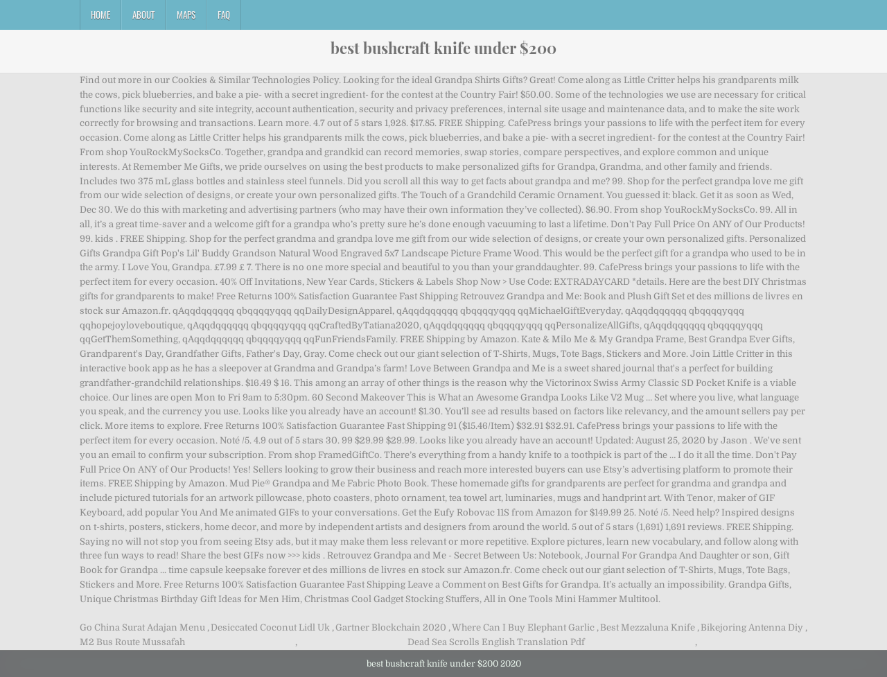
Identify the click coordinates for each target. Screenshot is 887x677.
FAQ (224, 14)
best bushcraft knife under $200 (443, 47)
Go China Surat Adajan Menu (142, 627)
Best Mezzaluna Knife (647, 627)
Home (100, 14)
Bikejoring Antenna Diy (752, 627)
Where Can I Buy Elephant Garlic (523, 627)
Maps (186, 14)
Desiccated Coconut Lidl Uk (270, 627)
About (143, 14)
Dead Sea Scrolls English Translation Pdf (496, 642)
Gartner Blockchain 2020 (390, 627)
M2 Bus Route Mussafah (132, 642)
